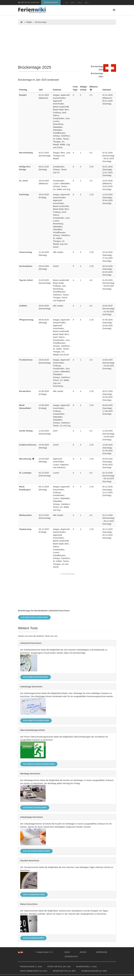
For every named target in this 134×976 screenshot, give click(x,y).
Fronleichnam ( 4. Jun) (31, 967)
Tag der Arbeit (26, 280)
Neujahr (23, 95)
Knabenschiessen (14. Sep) (94, 971)
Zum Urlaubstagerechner (36, 851)
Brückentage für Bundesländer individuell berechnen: (44, 610)
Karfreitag (24, 194)
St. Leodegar (25, 473)
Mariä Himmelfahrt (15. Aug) (33, 971)
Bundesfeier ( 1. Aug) (86, 967)
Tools (29, 22)
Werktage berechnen (30, 773)
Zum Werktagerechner (35, 808)
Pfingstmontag (26, 319)
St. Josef (23, 180)
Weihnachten (25, 515)
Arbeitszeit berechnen (31, 643)
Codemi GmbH (43, 952)
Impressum (101, 952)
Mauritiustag (25, 459)
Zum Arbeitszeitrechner (35, 677)
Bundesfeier (25, 391)
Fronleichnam (51, 2)
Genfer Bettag (26, 431)
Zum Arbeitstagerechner (36, 721)
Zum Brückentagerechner (34, 617)
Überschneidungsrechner (32, 730)
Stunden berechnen (29, 860)
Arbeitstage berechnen (31, 686)
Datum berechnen (29, 904)
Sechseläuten (25, 266)
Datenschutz (71, 956)
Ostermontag (25, 252)
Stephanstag (25, 529)
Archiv (83, 952)
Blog (67, 952)
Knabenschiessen (28, 445)
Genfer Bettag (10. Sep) (64, 971)
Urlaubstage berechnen (31, 817)
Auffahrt (23, 305)
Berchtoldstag (26, 152)
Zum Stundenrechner (34, 895)
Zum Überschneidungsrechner (39, 764)
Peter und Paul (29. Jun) (58, 967)
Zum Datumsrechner (33, 938)
